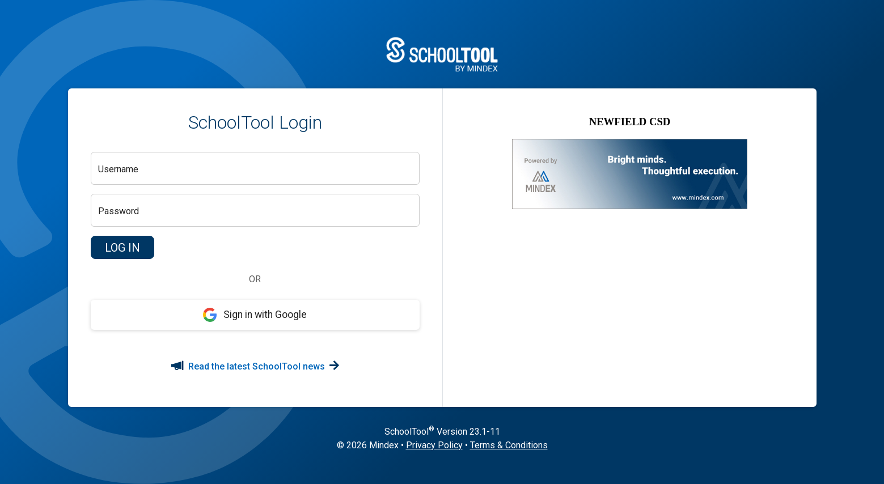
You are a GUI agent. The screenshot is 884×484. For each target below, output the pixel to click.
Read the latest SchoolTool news (255, 366)
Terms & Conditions (509, 445)
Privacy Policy (434, 445)
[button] (122, 248)
